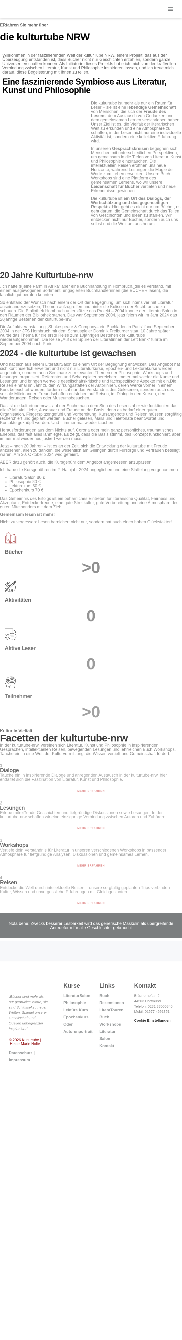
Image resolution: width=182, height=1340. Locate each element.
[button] (170, 9)
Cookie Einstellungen (152, 1020)
